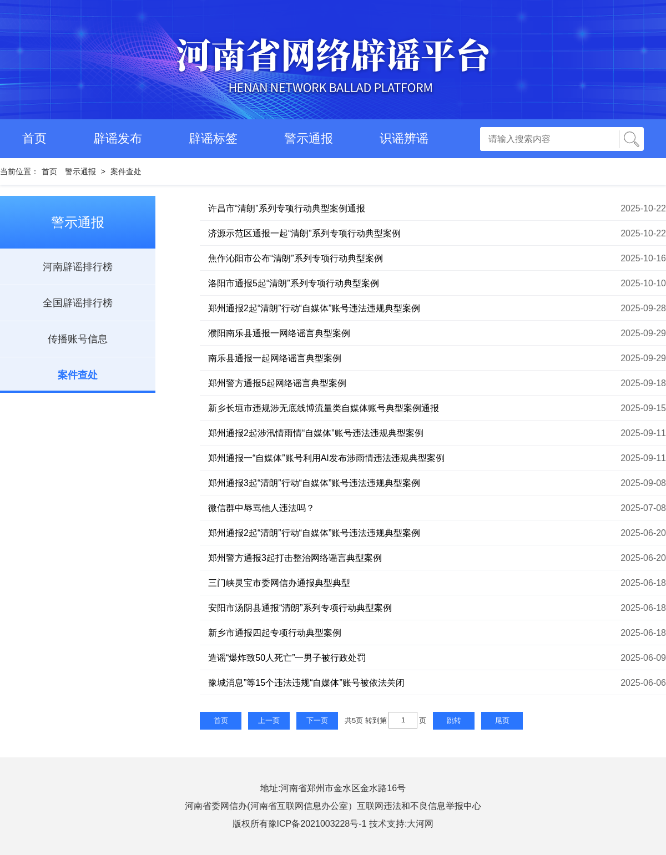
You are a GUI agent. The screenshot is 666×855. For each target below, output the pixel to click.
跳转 (454, 720)
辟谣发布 (117, 138)
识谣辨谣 (404, 138)
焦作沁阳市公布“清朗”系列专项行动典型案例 (295, 258)
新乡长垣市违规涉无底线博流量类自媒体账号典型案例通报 (323, 408)
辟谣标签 (213, 138)
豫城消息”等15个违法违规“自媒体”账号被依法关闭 (306, 682)
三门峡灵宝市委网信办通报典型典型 (279, 583)
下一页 (317, 720)
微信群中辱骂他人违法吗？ (261, 508)
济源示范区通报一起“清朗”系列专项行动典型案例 (304, 233)
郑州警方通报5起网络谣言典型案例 (277, 383)
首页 (34, 138)
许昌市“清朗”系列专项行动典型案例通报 (286, 208)
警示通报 (308, 138)
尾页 (502, 720)
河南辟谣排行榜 (78, 266)
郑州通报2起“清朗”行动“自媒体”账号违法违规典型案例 (314, 308)
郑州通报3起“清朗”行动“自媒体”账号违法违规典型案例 (314, 483)
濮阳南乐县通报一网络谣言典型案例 (279, 333)
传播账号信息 (78, 339)
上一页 (269, 720)
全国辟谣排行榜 (78, 302)
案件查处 (126, 171)
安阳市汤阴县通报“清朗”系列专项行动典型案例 (300, 608)
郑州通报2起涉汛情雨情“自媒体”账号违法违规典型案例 (315, 433)
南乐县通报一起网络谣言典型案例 (274, 358)
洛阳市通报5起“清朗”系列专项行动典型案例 (293, 283)
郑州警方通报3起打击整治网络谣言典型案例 (295, 558)
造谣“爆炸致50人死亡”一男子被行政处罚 (287, 657)
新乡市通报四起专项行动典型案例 (274, 633)
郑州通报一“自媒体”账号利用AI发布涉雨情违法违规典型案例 (326, 458)
